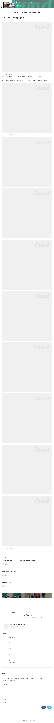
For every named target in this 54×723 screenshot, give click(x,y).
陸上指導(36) (12, 548)
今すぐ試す (19, 5)
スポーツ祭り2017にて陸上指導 (15, 648)
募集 (11, 676)
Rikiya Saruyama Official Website (27, 12)
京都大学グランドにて (7, 582)
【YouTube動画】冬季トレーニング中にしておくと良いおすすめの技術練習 (18, 560)
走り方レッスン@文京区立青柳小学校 (16, 654)
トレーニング (6, 678)
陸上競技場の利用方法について (14, 660)
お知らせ (5, 676)
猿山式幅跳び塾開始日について (14, 636)
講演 (16, 676)
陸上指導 (5, 680)
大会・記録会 (42, 676)
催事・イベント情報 (32, 676)
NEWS (12, 680)
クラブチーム (23, 676)
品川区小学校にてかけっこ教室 (9, 571)
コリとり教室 (40, 678)
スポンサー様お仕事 (30, 678)
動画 (22, 678)
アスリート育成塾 (15, 678)
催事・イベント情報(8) (5, 548)
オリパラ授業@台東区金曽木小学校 (15, 642)
